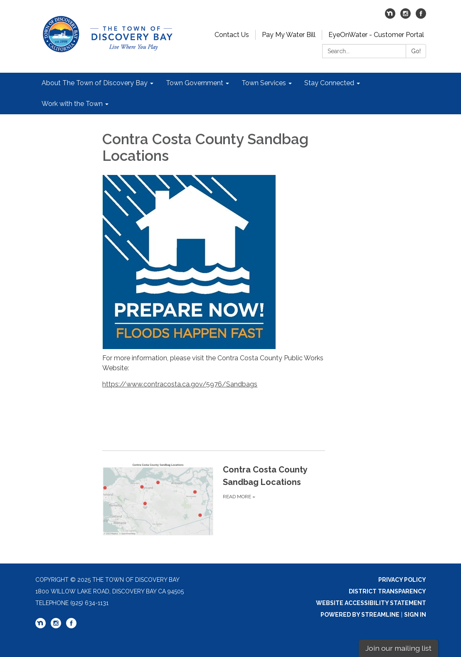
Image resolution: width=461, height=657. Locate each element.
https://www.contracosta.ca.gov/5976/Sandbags (179, 384)
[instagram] (405, 16)
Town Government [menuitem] (194, 83)
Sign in (415, 614)
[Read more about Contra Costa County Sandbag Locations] (213, 499)
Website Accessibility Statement (371, 603)
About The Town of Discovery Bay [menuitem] (95, 83)
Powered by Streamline (359, 614)
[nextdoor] (390, 16)
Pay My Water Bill (289, 35)
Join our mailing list (398, 648)
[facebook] (421, 16)
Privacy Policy (402, 579)
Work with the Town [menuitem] (72, 104)
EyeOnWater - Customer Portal (376, 35)
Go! (416, 51)
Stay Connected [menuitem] (329, 83)
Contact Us (231, 35)
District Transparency (387, 591)
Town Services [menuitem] (264, 83)
